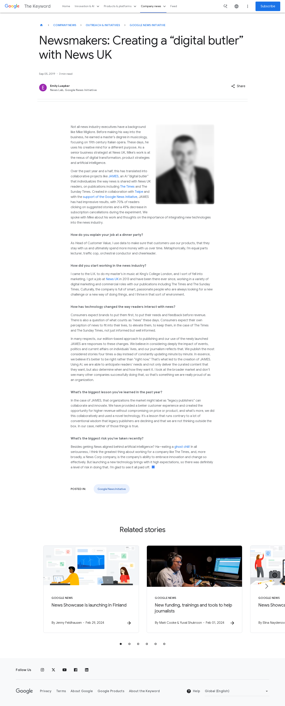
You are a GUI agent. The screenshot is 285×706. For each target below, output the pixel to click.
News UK (112, 279)
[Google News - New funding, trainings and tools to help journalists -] (194, 589)
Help (193, 691)
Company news (154, 6)
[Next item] (266, 586)
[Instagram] (42, 670)
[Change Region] (237, 691)
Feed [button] (173, 6)
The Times (127, 187)
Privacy (45, 691)
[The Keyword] (41, 25)
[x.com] (53, 670)
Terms (61, 691)
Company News (64, 25)
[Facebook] (75, 670)
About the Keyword (144, 691)
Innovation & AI (87, 6)
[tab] (120, 644)
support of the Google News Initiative (110, 197)
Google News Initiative (148, 25)
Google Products (111, 691)
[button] (238, 86)
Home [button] (66, 6)
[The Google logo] (24, 691)
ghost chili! (182, 447)
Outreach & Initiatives (103, 25)
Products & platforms (120, 6)
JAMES (113, 176)
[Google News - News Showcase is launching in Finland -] (90, 589)
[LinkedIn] (86, 670)
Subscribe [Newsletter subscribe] (268, 6)
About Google (82, 691)
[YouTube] (64, 670)
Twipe (139, 192)
